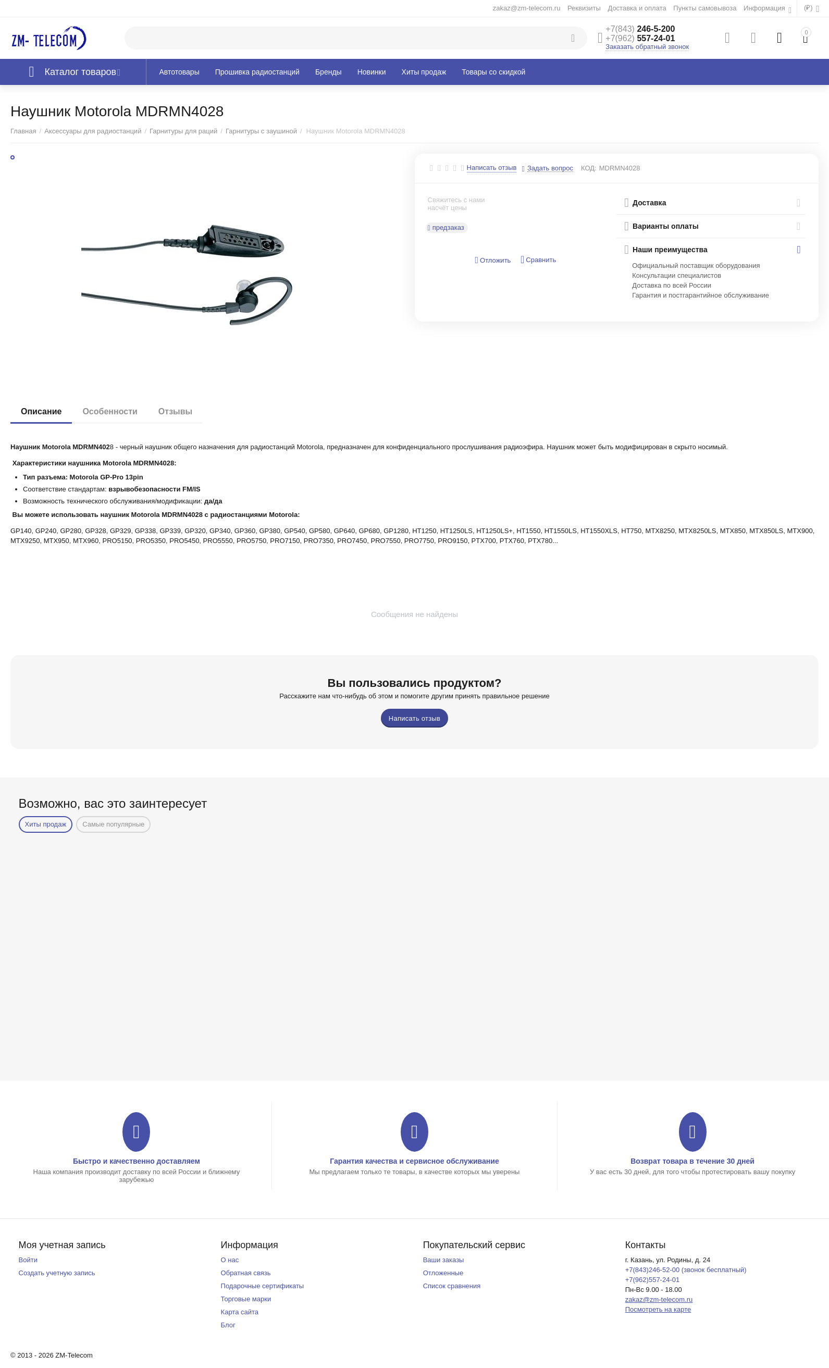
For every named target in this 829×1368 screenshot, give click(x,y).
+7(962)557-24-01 (652, 1280)
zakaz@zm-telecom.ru (527, 8)
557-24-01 (640, 38)
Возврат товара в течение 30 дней (692, 1161)
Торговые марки (246, 1299)
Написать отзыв (492, 167)
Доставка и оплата (637, 8)
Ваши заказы (443, 1260)
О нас (230, 1260)
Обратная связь (246, 1273)
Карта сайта (240, 1312)
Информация (765, 8)
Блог (228, 1325)
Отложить (493, 260)
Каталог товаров (81, 72)
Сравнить (538, 260)
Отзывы (175, 411)
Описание (41, 411)
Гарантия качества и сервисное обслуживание (414, 1161)
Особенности (109, 411)
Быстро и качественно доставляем (136, 1161)
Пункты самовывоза (704, 8)
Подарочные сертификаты (262, 1286)
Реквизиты (584, 8)
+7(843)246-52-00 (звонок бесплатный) (686, 1270)
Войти (28, 1260)
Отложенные (443, 1273)
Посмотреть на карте (658, 1309)
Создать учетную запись (57, 1273)
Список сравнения (452, 1286)
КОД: (589, 168)
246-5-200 (640, 28)
